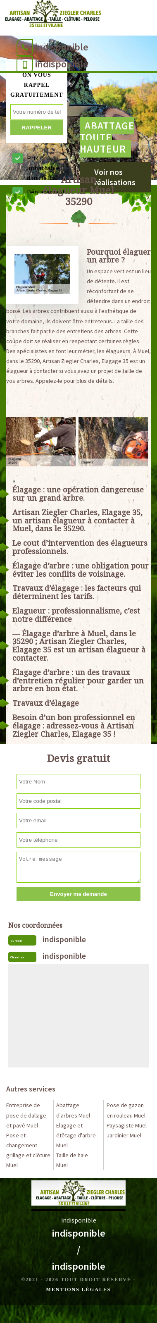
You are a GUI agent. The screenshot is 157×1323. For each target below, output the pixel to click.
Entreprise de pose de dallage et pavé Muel (26, 1115)
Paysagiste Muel (127, 1125)
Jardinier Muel (124, 1135)
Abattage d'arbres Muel (73, 1110)
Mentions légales (78, 1289)
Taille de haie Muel (72, 1160)
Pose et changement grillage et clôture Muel (28, 1150)
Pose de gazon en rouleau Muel (126, 1110)
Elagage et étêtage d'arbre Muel (76, 1135)
